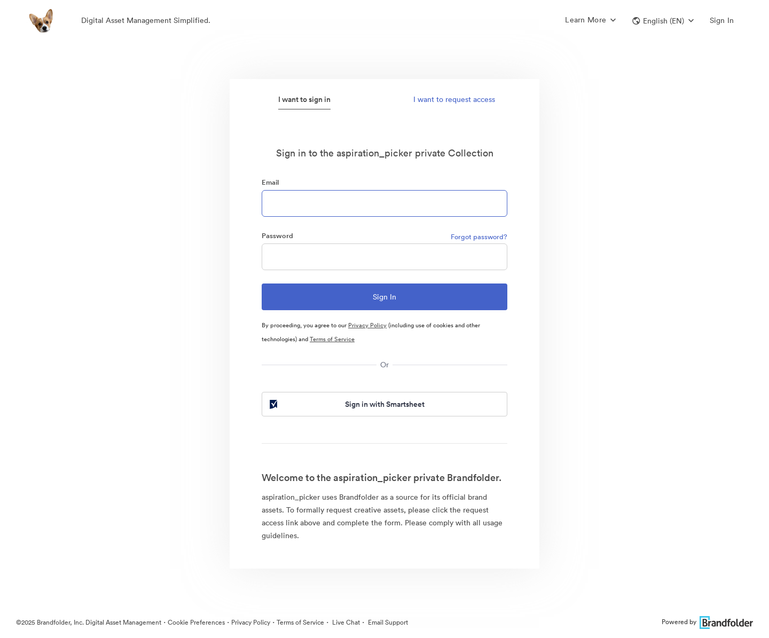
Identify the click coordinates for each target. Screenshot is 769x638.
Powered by (707, 621)
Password (277, 235)
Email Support (387, 622)
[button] (663, 21)
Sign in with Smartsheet (346, 404)
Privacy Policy (367, 325)
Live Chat (345, 622)
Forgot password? (479, 236)
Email (270, 182)
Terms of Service (332, 339)
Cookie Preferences (196, 622)
